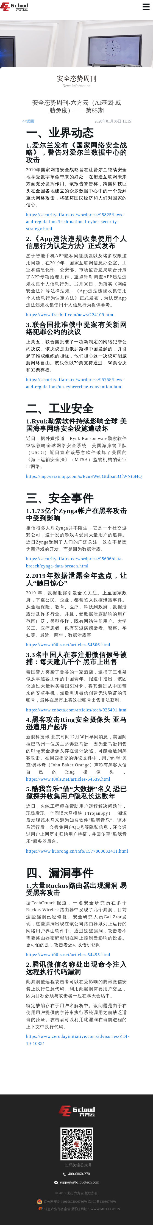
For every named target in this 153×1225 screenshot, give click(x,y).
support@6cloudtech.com (76, 1182)
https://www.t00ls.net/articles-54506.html (68, 644)
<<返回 (28, 121)
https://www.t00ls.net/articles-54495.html (68, 954)
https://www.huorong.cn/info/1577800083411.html (77, 851)
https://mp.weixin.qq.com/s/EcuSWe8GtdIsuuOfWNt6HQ (84, 476)
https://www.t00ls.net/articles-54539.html (68, 779)
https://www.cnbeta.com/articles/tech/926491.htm (76, 710)
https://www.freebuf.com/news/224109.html (70, 314)
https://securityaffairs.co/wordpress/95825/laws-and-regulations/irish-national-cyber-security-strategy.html (75, 221)
